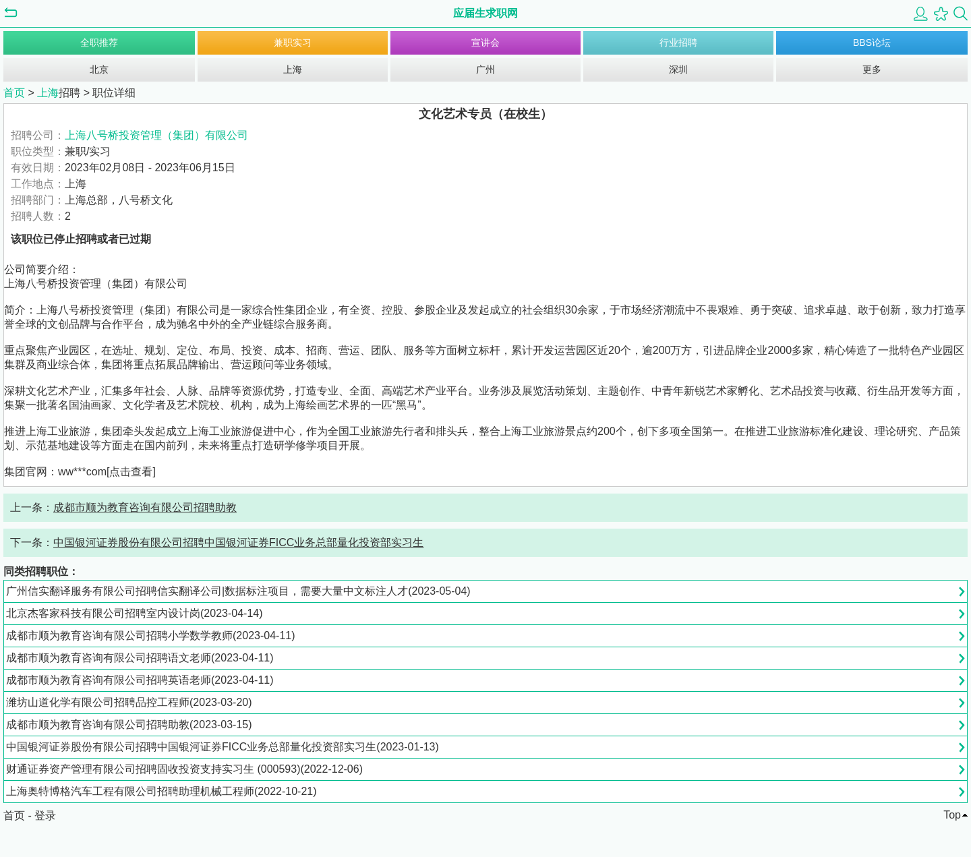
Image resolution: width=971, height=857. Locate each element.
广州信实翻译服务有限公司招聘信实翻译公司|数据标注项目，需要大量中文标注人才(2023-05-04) (238, 591)
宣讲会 (485, 42)
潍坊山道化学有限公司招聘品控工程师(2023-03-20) (129, 702)
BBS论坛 (872, 42)
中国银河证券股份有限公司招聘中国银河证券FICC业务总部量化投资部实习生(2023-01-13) (222, 746)
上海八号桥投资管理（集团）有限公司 (156, 135)
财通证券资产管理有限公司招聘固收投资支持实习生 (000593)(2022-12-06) (184, 769)
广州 (485, 69)
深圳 (678, 69)
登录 (45, 815)
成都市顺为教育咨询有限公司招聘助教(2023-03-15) (129, 724)
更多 (871, 69)
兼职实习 (293, 42)
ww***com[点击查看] (107, 471)
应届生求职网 (485, 13)
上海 (292, 69)
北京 (99, 69)
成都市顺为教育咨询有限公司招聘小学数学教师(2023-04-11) (150, 635)
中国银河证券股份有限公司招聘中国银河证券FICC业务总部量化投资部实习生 (238, 542)
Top (952, 815)
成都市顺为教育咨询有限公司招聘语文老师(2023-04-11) (140, 657)
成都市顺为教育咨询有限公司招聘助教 (145, 507)
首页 (14, 92)
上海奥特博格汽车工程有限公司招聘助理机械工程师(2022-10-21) (161, 791)
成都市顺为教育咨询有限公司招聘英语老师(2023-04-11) (140, 680)
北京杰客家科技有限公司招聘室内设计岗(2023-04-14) (134, 613)
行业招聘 (678, 42)
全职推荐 (99, 42)
